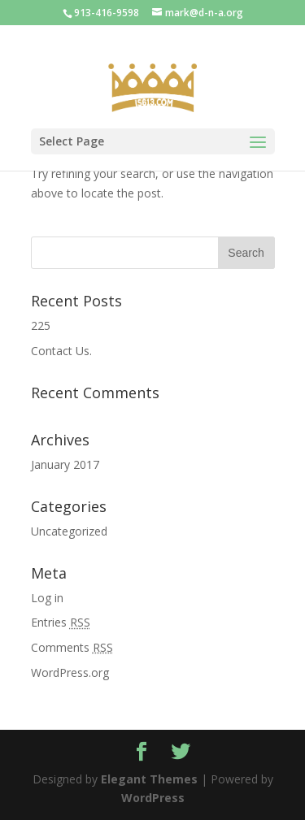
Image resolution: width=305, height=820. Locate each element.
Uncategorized (69, 531)
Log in (47, 597)
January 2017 (65, 464)
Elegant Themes (149, 779)
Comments (72, 647)
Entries (60, 622)
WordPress (153, 797)
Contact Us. (61, 350)
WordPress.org (70, 672)
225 (40, 325)
